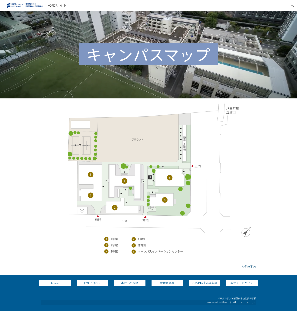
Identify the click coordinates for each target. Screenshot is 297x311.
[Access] (55, 283)
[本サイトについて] (242, 283)
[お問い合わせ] (92, 283)
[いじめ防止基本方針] (204, 283)
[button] (292, 5)
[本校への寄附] (129, 283)
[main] (148, 54)
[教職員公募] (167, 283)
